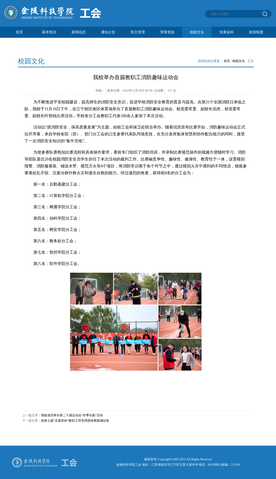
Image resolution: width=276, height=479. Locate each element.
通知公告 (108, 32)
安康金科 (226, 32)
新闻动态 (78, 32)
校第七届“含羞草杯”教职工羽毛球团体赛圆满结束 (75, 420)
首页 (19, 32)
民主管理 (138, 32)
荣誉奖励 (167, 32)
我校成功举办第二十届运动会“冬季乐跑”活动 (72, 415)
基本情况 (49, 32)
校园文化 (197, 32)
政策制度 (256, 32)
